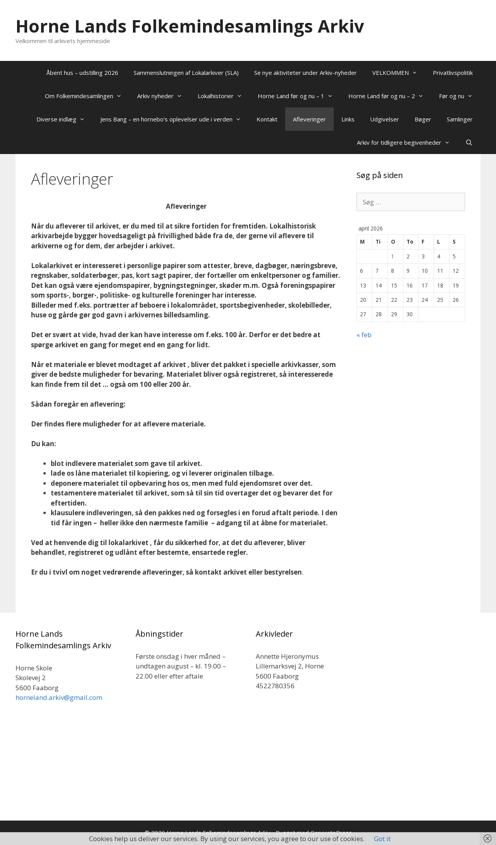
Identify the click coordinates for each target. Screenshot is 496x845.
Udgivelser (384, 119)
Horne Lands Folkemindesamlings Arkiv (190, 26)
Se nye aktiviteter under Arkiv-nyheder (305, 72)
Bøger (423, 119)
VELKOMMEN (398, 72)
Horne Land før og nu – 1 (299, 95)
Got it (382, 838)
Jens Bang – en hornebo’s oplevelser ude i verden (174, 119)
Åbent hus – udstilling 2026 (82, 72)
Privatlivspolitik (453, 72)
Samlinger (460, 119)
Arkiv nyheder (163, 95)
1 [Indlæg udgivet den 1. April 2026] (392, 256)
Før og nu (459, 95)
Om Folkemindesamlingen (87, 95)
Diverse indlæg (64, 119)
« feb (364, 334)
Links (348, 119)
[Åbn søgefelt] (469, 142)
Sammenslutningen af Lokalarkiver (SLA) (186, 72)
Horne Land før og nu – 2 (389, 95)
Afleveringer (309, 119)
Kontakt (267, 119)
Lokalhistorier (224, 95)
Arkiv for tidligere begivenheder (407, 142)
